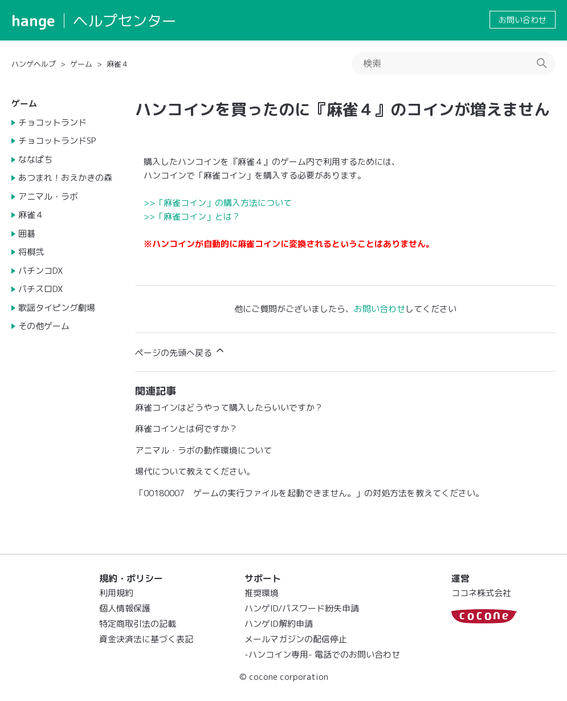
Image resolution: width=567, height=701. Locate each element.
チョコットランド (52, 122)
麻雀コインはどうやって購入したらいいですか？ (229, 408)
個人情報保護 (124, 608)
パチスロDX (40, 289)
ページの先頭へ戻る (180, 352)
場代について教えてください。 (195, 471)
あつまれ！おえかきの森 (65, 178)
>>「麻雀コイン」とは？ (192, 216)
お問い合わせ (522, 19)
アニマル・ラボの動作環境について (203, 450)
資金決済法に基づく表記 (146, 639)
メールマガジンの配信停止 (295, 639)
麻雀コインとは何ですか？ (186, 429)
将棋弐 (31, 252)
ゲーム (81, 64)
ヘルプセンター (125, 20)
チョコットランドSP (57, 141)
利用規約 (116, 593)
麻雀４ (118, 64)
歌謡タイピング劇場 (56, 308)
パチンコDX (40, 271)
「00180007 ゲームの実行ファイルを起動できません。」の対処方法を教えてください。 (309, 493)
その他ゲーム (44, 326)
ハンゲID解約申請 (278, 624)
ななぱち (35, 159)
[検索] (454, 63)
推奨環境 (261, 593)
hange (33, 20)
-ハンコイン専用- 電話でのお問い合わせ (322, 655)
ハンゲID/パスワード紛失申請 (301, 608)
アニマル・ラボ (48, 196)
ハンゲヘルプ (33, 64)
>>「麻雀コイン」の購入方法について (218, 203)
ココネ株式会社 (481, 593)
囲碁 (26, 234)
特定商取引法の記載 (137, 624)
